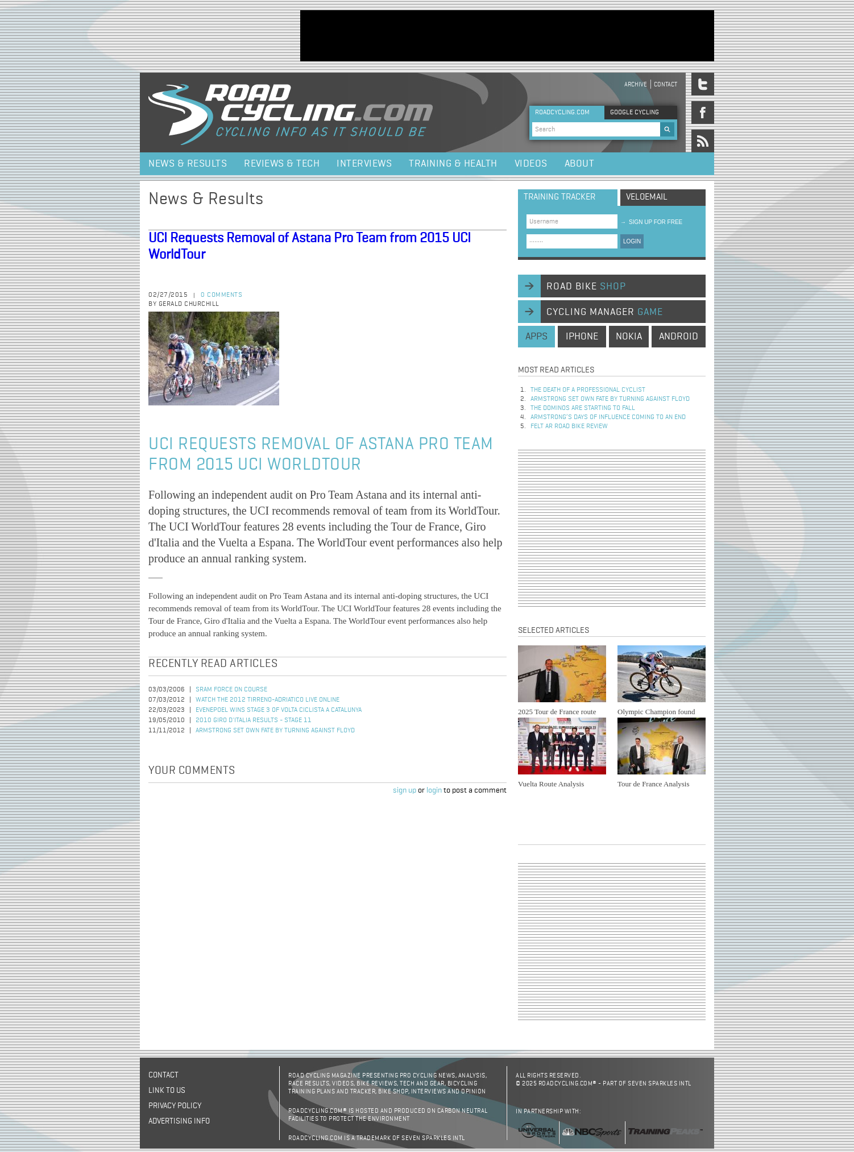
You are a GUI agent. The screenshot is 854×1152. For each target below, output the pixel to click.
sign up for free (651, 222)
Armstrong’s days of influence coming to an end (608, 417)
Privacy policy (174, 1106)
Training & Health (453, 164)
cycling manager (604, 312)
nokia (629, 336)
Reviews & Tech (282, 164)
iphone (582, 336)
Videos (531, 164)
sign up (404, 790)
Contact (665, 84)
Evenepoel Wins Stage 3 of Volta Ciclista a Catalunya (279, 710)
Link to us (166, 1091)
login (434, 790)
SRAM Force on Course (231, 689)
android (678, 336)
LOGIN (632, 241)
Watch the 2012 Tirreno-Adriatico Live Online (267, 700)
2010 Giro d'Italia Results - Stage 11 (254, 720)
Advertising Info (179, 1121)
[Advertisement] (507, 35)
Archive (635, 84)
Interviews (364, 164)
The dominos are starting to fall (582, 408)
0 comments (221, 295)
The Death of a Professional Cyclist (587, 390)
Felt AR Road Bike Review (569, 426)
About (580, 164)
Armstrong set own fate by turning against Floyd (275, 730)
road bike (586, 286)
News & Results (187, 164)
